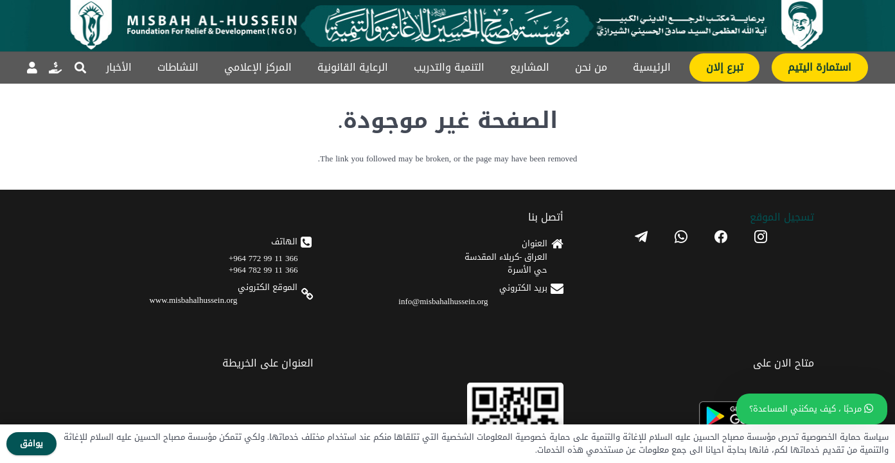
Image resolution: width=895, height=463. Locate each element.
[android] (384, 283)
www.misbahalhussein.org (502, 326)
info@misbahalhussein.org (629, 318)
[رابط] (55, 67)
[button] (81, 67)
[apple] (384, 321)
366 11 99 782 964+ (518, 296)
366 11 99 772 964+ (518, 284)
